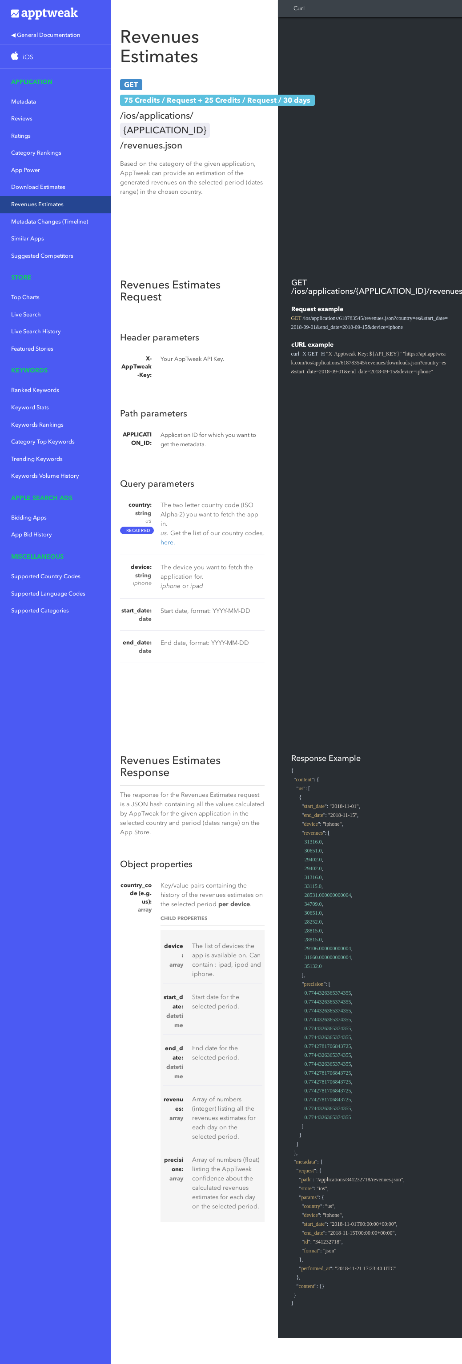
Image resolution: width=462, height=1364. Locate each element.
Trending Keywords (37, 459)
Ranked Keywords (35, 390)
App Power (25, 170)
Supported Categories (40, 610)
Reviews (21, 118)
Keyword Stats (30, 407)
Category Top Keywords (43, 441)
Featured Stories (32, 348)
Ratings (21, 135)
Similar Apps (27, 238)
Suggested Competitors (42, 255)
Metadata (23, 101)
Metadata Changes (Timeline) (49, 221)
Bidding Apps (29, 517)
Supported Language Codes (48, 593)
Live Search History (36, 331)
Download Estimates (38, 187)
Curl (299, 8)
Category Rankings (36, 152)
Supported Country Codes (45, 576)
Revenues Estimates (37, 204)
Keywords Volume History (45, 475)
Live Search (26, 314)
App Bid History (31, 534)
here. (168, 542)
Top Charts (25, 297)
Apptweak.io (55, 13)
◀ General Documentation (45, 35)
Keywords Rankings (37, 424)
